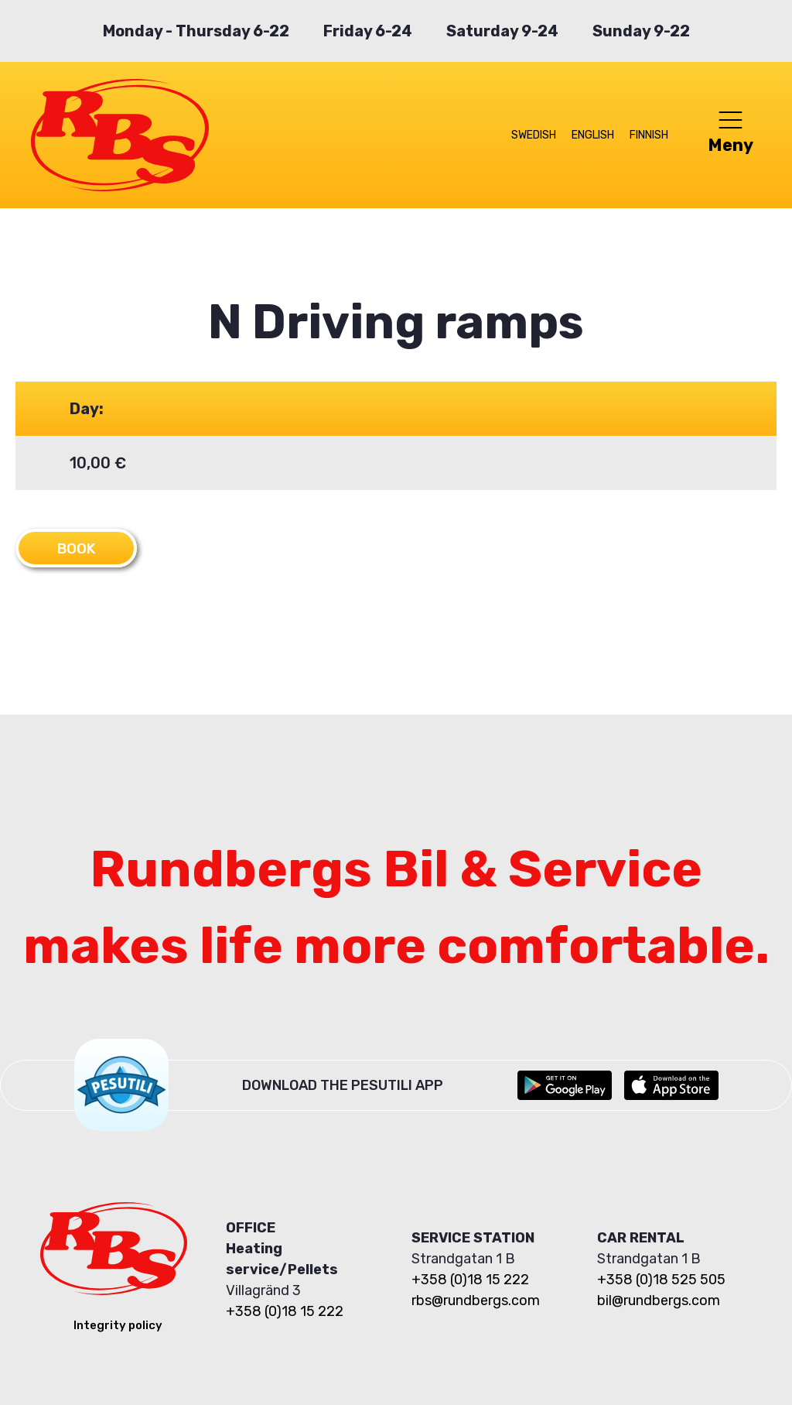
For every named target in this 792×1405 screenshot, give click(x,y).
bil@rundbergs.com (658, 1300)
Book (78, 548)
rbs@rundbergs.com (475, 1300)
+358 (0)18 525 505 (661, 1279)
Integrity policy (117, 1324)
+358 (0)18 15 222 (284, 1311)
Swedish (533, 135)
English (593, 135)
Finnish (649, 135)
